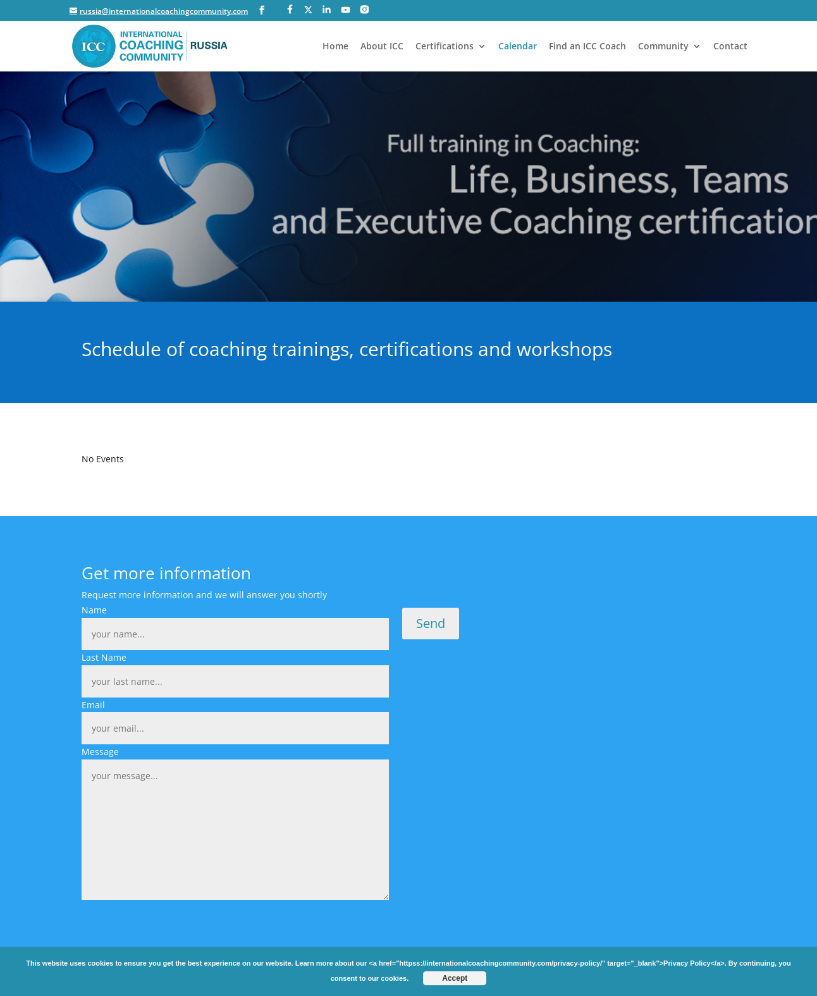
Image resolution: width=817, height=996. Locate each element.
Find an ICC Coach (587, 47)
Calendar (517, 47)
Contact (730, 47)
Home (335, 47)
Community (663, 47)
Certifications (444, 47)
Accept (454, 978)
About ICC (381, 47)
